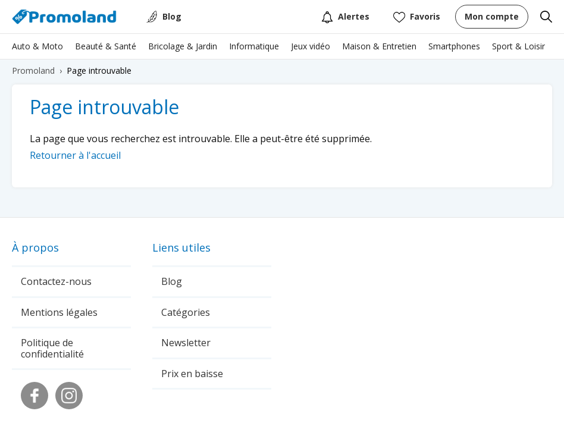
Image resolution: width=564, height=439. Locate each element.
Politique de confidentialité (52, 348)
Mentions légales (59, 312)
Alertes (345, 17)
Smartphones (454, 46)
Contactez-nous (56, 281)
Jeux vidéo (310, 46)
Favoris (416, 17)
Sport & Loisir (518, 46)
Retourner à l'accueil (75, 155)
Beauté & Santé (105, 46)
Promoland (33, 70)
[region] (282, 49)
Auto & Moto (37, 46)
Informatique (254, 46)
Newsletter (186, 342)
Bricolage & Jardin (182, 46)
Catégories (185, 312)
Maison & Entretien (379, 46)
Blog (171, 16)
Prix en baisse (192, 373)
